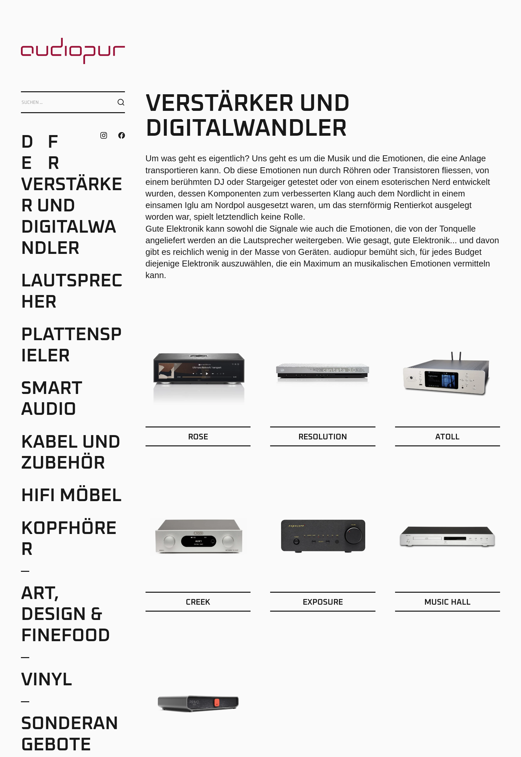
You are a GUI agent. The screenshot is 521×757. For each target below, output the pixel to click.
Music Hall (447, 602)
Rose (198, 437)
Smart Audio (51, 399)
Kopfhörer (69, 539)
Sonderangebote (69, 734)
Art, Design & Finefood (65, 615)
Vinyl (46, 680)
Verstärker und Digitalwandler (71, 217)
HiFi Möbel (71, 496)
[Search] (62, 102)
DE (27, 153)
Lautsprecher (72, 291)
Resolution (322, 437)
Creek (198, 602)
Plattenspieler (71, 345)
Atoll (447, 437)
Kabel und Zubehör (71, 453)
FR (53, 153)
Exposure (323, 602)
